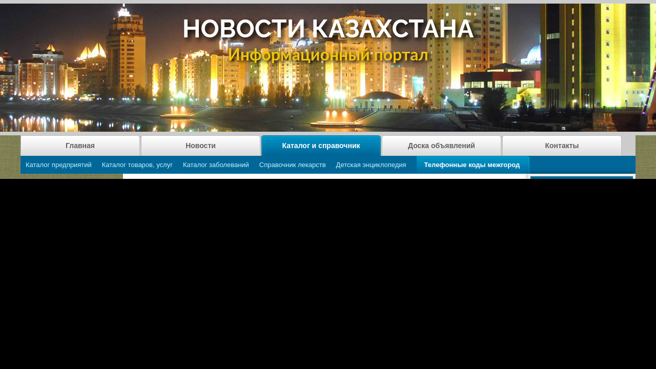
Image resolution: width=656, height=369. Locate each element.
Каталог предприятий (59, 165)
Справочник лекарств (292, 165)
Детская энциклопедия (371, 165)
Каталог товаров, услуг (137, 165)
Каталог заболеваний (216, 165)
